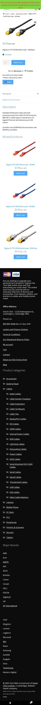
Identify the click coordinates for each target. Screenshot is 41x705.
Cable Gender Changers (20, 399)
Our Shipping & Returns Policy (16, 339)
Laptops (10, 502)
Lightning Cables (17, 444)
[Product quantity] (6, 62)
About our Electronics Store (15, 359)
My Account (10, 702)
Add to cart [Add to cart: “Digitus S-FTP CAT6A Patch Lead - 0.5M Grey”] (20, 257)
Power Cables (16, 454)
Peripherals (11, 522)
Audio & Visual (12, 383)
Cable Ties (14, 414)
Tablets (9, 537)
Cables (12, 14)
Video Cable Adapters (19, 497)
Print (8, 82)
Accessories (11, 378)
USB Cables (15, 487)
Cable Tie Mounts (17, 409)
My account (8, 344)
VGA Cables (14, 492)
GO (36, 9)
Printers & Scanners (15, 527)
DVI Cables (14, 424)
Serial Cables (15, 472)
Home (7, 14)
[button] (35, 22)
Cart (5, 349)
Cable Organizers (17, 404)
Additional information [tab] (11, 100)
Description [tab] (7, 94)
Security (10, 532)
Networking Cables (21, 14)
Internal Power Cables (19, 434)
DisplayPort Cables (18, 419)
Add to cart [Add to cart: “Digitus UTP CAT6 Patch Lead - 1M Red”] (20, 173)
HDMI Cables (15, 429)
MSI (4, 641)
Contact (6, 354)
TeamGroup (8, 668)
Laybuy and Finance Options (15, 329)
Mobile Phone (12, 507)
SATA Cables (15, 459)
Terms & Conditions (11, 334)
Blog (5, 364)
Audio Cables (15, 394)
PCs (8, 517)
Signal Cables (15, 477)
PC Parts (10, 512)
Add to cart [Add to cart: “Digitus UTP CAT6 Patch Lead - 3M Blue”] (20, 215)
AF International (10, 605)
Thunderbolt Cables (18, 482)
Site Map (5, 696)
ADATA (6, 562)
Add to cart (18, 62)
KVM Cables (15, 439)
